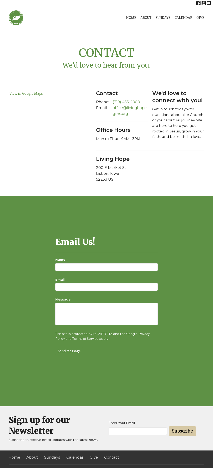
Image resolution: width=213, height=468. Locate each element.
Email (59, 280)
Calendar (183, 18)
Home (131, 18)
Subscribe (182, 431)
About (145, 18)
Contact (111, 457)
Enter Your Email (122, 423)
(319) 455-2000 (126, 102)
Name (60, 260)
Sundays (163, 18)
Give (200, 18)
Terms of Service (85, 339)
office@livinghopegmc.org (130, 111)
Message (63, 299)
